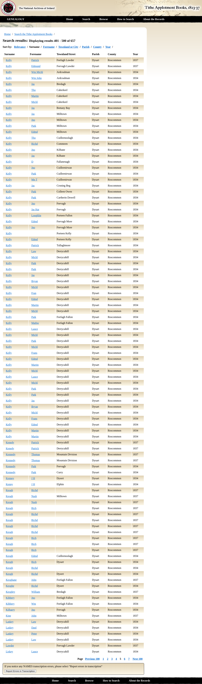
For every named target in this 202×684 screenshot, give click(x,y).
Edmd (34, 131)
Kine (8, 615)
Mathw (35, 323)
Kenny (9, 484)
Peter (34, 633)
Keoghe (10, 585)
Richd (34, 143)
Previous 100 (92, 658)
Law (33, 251)
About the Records (153, 19)
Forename (49, 46)
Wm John (36, 78)
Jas (33, 84)
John (33, 579)
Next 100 (138, 658)
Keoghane (11, 579)
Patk (33, 125)
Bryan (34, 281)
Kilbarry (10, 609)
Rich (33, 508)
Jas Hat (35, 209)
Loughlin (36, 215)
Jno (33, 119)
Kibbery (10, 597)
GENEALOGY (15, 19)
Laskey (9, 621)
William (35, 591)
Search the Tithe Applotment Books (33, 34)
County (97, 46)
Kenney (10, 478)
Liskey (9, 651)
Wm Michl (37, 72)
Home (69, 19)
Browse (104, 19)
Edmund (35, 66)
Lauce (34, 329)
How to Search (125, 19)
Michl (34, 102)
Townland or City (68, 46)
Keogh (9, 490)
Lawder (10, 645)
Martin (35, 96)
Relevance (20, 46)
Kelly (9, 60)
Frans (34, 352)
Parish (85, 46)
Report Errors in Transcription (20, 671)
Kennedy (10, 454)
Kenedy (10, 442)
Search (86, 19)
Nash (34, 496)
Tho (33, 90)
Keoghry (10, 591)
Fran (33, 293)
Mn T (34, 179)
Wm (33, 603)
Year (108, 46)
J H (33, 478)
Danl (34, 627)
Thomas (35, 454)
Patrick (35, 60)
